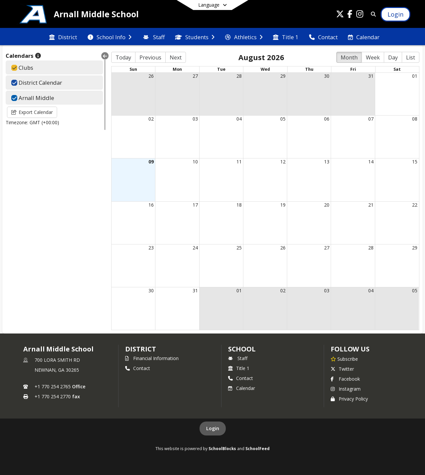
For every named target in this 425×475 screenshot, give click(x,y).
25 (239, 247)
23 (151, 247)
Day (393, 57)
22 (414, 205)
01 (414, 76)
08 (414, 119)
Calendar (241, 388)
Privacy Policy (349, 399)
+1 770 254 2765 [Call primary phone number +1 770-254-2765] (53, 386)
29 (283, 76)
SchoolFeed (257, 448)
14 (371, 161)
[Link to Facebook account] (350, 15)
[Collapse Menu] (105, 56)
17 (195, 205)
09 (151, 161)
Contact (137, 368)
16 (151, 205)
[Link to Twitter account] (340, 15)
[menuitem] (63, 36)
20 (326, 205)
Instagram (346, 389)
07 (371, 119)
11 (239, 161)
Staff (237, 358)
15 (414, 161)
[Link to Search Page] (372, 14)
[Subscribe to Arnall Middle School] (344, 358)
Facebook (345, 379)
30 (326, 76)
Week (373, 57)
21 (371, 205)
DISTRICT (140, 348)
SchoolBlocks (222, 448)
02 (151, 119)
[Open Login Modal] (395, 14)
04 (239, 119)
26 (151, 76)
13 (326, 161)
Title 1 (238, 368)
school (242, 348)
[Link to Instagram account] (360, 15)
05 (283, 119)
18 (239, 205)
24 (195, 247)
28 (239, 76)
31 (371, 76)
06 (326, 119)
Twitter (342, 369)
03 (195, 119)
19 (283, 205)
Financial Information (152, 358)
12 (283, 161)
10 (195, 161)
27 (195, 76)
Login (212, 428)
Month (349, 57)
